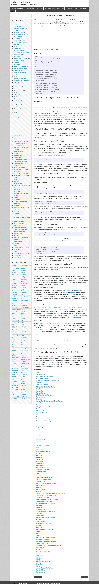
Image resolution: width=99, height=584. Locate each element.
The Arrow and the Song (43, 419)
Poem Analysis (39, 8)
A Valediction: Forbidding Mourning (46, 386)
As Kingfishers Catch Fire (43, 523)
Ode (13, 352)
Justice (38, 447)
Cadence (23, 291)
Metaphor (23, 342)
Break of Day (39, 390)
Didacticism (24, 305)
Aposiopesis (24, 283)
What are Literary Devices (71, 8)
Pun (22, 372)
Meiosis (23, 341)
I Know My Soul (40, 509)
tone (84, 148)
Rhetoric (14, 376)
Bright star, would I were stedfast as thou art (48, 545)
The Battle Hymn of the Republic (45, 376)
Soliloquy (14, 381)
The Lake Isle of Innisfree (43, 551)
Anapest (23, 276)
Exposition (24, 316)
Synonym (23, 389)
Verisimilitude (15, 400)
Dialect (13, 304)
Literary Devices (22, 2)
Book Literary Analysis (50, 8)
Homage (23, 326)
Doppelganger (25, 307)
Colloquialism (24, 296)
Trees (37, 417)
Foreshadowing (16, 322)
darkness (77, 317)
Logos (13, 341)
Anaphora (14, 278)
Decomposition (40, 521)
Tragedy (23, 394)
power (52, 366)
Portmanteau (24, 368)
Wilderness (39, 507)
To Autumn (39, 405)
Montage (23, 344)
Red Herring (15, 374)
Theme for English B (42, 431)
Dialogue (23, 304)
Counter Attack (40, 569)
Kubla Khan (39, 403)
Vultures (38, 487)
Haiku (22, 324)
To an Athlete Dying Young (43, 421)
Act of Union (39, 491)
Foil (22, 320)
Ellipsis (23, 309)
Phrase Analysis (60, 8)
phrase (84, 290)
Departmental (40, 465)
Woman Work (40, 515)
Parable (14, 355)
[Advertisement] (61, 37)
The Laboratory (40, 439)
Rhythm (14, 378)
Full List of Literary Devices (17, 8)
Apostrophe (15, 285)
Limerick (14, 339)
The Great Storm (41, 485)
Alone (38, 415)
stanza (71, 150)
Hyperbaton (24, 328)
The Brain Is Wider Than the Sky (45, 529)
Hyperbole (14, 329)
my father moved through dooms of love (47, 380)
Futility (38, 473)
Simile (23, 380)
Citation (12, 11)
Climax (13, 296)
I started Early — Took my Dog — (45, 511)
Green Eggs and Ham (42, 543)
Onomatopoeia (25, 352)
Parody (14, 359)
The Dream (39, 398)
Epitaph (23, 311)
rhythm (78, 290)
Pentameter (24, 361)
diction (40, 323)
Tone (13, 394)
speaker (69, 107)
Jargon (13, 337)
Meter (13, 344)
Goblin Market (40, 423)
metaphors (39, 307)
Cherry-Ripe (39, 461)
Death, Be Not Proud (42, 384)
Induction (23, 331)
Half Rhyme (15, 326)
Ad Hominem (15, 268)
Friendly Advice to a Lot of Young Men (47, 499)
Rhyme (23, 376)
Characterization (16, 294)
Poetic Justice (25, 367)
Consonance (24, 300)
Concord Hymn (40, 374)
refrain (78, 144)
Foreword (23, 322)
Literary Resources (83, 8)
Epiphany (14, 311)
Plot (13, 365)
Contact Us (39, 582)
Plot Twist (23, 365)
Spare (38, 565)
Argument (23, 287)
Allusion (14, 272)
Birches (38, 425)
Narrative (23, 348)
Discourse (14, 307)
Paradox (23, 355)
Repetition (24, 374)
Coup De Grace (40, 467)
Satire (13, 380)
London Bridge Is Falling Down (45, 568)
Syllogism (23, 385)
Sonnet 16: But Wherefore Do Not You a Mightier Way (51, 493)
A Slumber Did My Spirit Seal (44, 561)
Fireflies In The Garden (42, 469)
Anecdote (23, 278)
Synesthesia (15, 389)
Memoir (14, 342)
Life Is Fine (39, 513)
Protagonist (15, 372)
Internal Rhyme (16, 335)
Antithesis (23, 281)
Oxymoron (14, 354)
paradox (42, 338)
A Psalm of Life (40, 411)
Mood (13, 346)
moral (80, 219)
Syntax (13, 391)
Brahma (38, 519)
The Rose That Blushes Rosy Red (45, 537)
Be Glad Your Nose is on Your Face (46, 441)
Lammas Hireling (41, 471)
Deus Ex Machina (26, 302)
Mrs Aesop (39, 475)
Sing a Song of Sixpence (43, 427)
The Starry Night (40, 489)
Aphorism (14, 283)
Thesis (23, 393)
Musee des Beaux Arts (42, 445)
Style (13, 383)
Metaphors (39, 525)
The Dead (39, 437)
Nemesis (14, 350)
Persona (14, 363)
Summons (39, 455)
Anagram (23, 274)
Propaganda (15, 370)
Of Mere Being (40, 555)
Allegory (14, 270)
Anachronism (15, 274)
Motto (13, 348)
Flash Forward (15, 320)
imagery (51, 307)
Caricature (14, 292)
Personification (25, 363)
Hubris (13, 328)
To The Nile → (84, 576)
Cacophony (15, 291)
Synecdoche (24, 387)
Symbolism (15, 387)
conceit (35, 170)
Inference (14, 333)
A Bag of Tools (40, 435)
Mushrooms (39, 459)
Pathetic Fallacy (25, 359)
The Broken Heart (41, 397)
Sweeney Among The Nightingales (46, 495)
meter (35, 150)
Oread (38, 559)
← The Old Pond (37, 576)
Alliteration (24, 270)
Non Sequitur (24, 350)
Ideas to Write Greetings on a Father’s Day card (49, 400)
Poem (13, 367)
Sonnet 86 (39, 527)
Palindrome (24, 354)
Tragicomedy (15, 396)
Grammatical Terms (29, 8)
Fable (13, 318)
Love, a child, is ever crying (44, 477)
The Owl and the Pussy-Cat (44, 409)
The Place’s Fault (41, 449)
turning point (46, 242)
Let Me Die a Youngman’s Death (45, 443)
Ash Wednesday (40, 571)
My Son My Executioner (43, 497)
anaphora (72, 292)
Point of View (15, 368)
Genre (13, 324)
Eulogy (13, 315)
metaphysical (37, 107)
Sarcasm (23, 378)
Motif (22, 346)
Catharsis (23, 292)
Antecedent (24, 279)
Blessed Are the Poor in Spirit (44, 501)
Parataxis (23, 357)
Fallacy (23, 318)
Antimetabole (15, 281)
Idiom (22, 329)
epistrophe (56, 296)
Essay (13, 313)
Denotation (15, 302)
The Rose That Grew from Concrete (46, 483)
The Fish (38, 433)
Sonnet (23, 381)
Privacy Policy (46, 582)
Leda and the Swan (41, 481)
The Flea (38, 388)
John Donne (56, 21)
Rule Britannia (40, 463)
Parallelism (15, 357)
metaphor (51, 309)
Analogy (14, 276)
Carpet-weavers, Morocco (43, 451)
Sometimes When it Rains (43, 479)
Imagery (14, 331)
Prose (22, 370)
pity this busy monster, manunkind (46, 541)
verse (80, 276)
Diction (13, 305)
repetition (38, 164)
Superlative (15, 385)
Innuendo (23, 333)
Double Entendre (16, 309)
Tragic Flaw (24, 396)
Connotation (15, 300)
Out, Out (38, 553)
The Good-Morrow (41, 392)
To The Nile (39, 563)
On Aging (38, 453)
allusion (59, 282)
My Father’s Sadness (42, 378)
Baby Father (39, 382)
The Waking (39, 505)
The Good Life (40, 547)
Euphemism (24, 315)
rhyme (35, 148)
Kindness (39, 533)
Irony (22, 335)
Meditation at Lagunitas (42, 539)
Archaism (23, 285)
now (49, 89)
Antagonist (14, 279)
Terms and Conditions (55, 582)
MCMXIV (38, 549)
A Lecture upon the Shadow (44, 394)
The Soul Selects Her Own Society (45, 517)
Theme (14, 393)
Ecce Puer (39, 531)
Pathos (14, 361)
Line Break (24, 339)
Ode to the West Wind (42, 413)
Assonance (15, 289)
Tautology (23, 391)
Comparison (15, 298)
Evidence (14, 316)
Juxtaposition (24, 337)
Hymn (63, 21)
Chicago (38, 429)
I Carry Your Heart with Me (43, 407)
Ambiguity (23, 272)
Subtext (23, 383)
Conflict (23, 298)
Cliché (23, 294)
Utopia (23, 398)
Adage (23, 268)
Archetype (14, 287)
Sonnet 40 (39, 557)
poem (73, 105)
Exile (37, 535)
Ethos (22, 313)
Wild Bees (39, 457)
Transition (14, 398)
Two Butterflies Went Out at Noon (45, 503)
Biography (24, 289)
